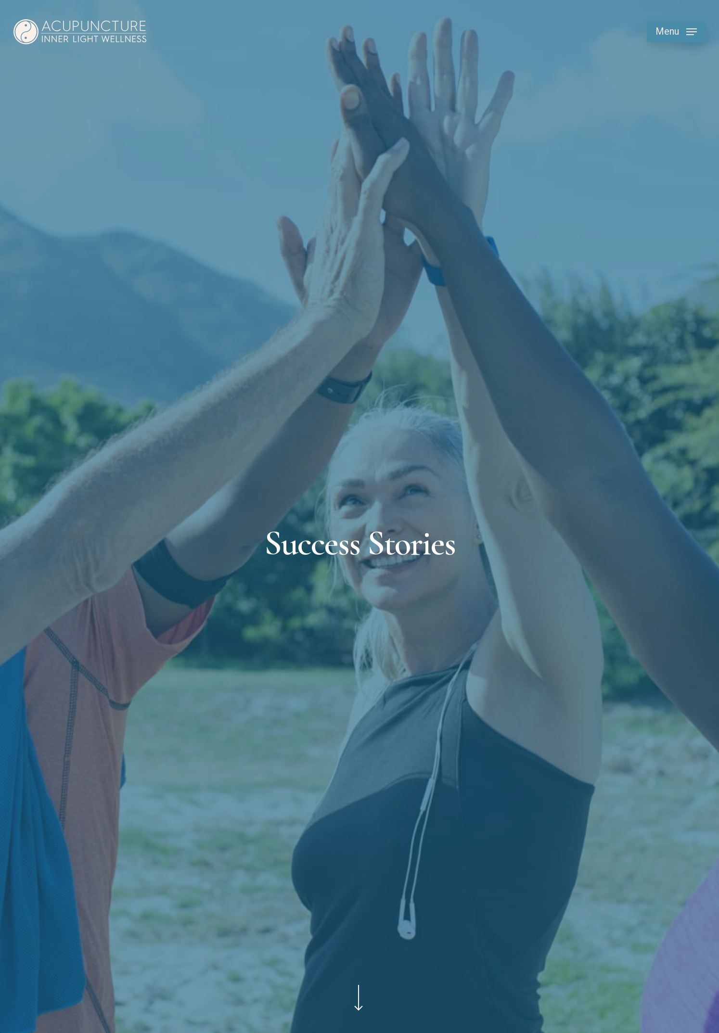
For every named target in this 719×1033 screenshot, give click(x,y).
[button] (676, 32)
